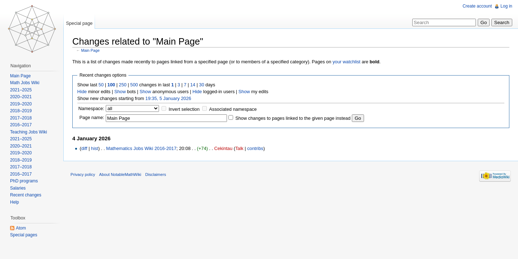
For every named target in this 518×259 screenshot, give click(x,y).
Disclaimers (155, 174)
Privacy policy (83, 174)
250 (122, 84)
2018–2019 (21, 110)
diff (84, 148)
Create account (477, 6)
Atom (21, 228)
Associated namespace (232, 109)
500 (134, 84)
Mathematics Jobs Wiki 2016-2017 (141, 148)
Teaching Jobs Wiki (28, 132)
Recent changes (25, 194)
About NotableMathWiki (120, 174)
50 (101, 84)
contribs (255, 148)
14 (192, 84)
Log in (506, 6)
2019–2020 (21, 103)
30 (201, 84)
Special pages (23, 234)
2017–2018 (21, 118)
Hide (82, 91)
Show (120, 91)
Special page (79, 23)
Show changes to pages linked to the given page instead (292, 118)
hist (94, 148)
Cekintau (223, 148)
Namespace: (91, 108)
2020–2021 (21, 96)
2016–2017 (21, 124)
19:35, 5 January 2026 (168, 98)
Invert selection (184, 109)
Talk (239, 148)
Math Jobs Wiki (24, 82)
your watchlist (346, 61)
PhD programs (24, 180)
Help (14, 202)
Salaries (18, 188)
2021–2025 (21, 89)
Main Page (90, 50)
